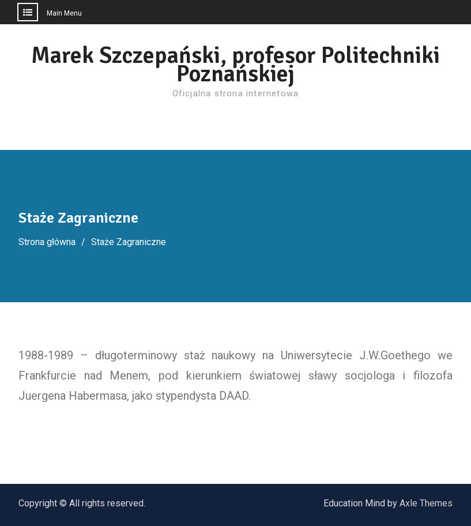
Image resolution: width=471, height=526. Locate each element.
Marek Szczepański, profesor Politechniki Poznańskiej (235, 64)
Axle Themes (426, 503)
